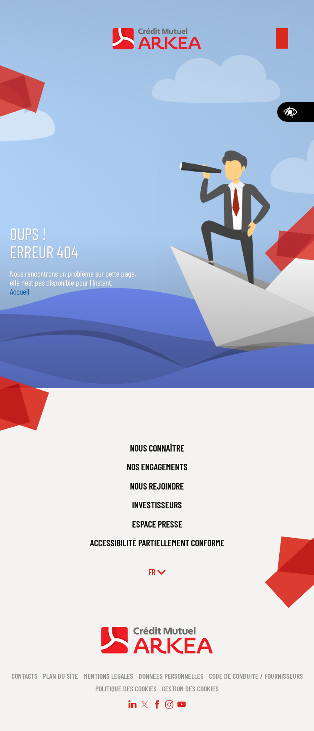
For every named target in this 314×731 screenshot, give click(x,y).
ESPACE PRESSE (157, 524)
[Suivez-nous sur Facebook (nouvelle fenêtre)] (157, 704)
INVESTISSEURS (157, 504)
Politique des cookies (126, 688)
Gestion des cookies (190, 688)
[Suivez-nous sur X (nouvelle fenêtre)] (145, 704)
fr (157, 572)
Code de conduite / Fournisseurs (256, 675)
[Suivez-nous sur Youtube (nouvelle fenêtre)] (181, 704)
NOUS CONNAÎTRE (157, 448)
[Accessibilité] (295, 112)
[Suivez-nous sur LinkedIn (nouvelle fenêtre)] (132, 704)
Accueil (19, 291)
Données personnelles (171, 675)
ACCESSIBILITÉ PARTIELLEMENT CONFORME (157, 542)
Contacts (24, 675)
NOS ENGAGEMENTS (157, 466)
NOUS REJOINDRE (157, 486)
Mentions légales (108, 675)
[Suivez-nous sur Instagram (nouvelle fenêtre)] (169, 704)
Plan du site (60, 675)
